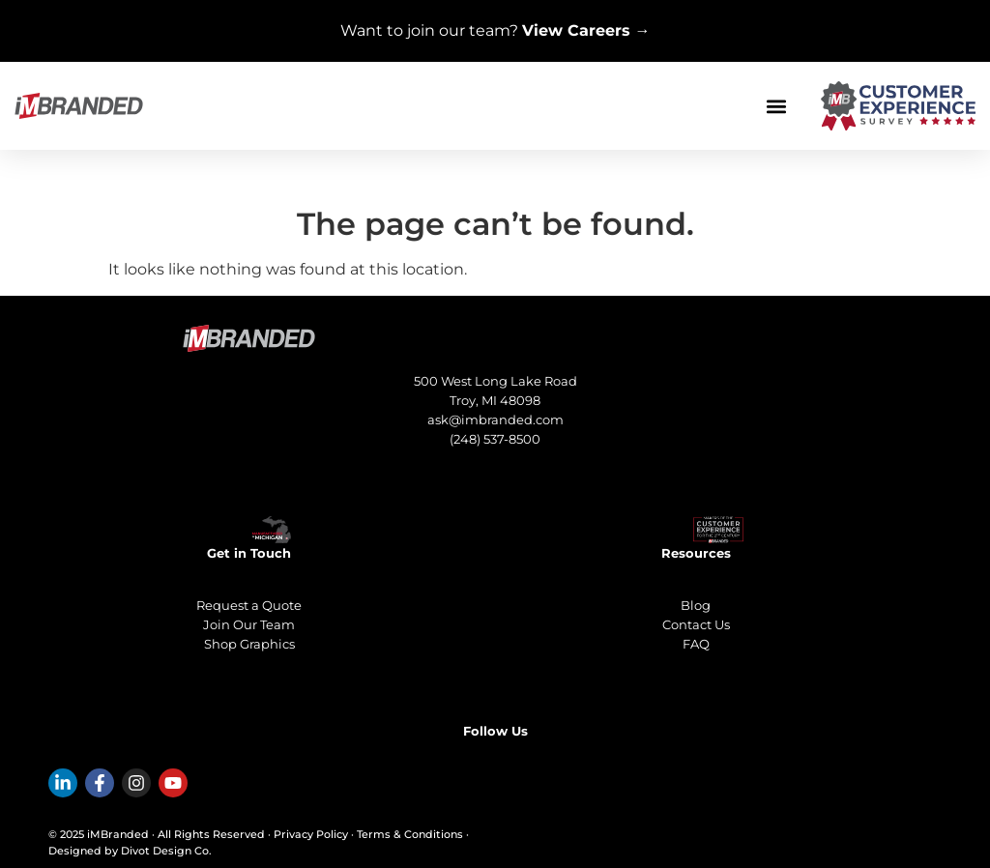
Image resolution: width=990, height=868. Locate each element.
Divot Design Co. (166, 850)
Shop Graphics (249, 643)
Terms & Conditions (410, 834)
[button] (776, 106)
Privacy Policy (311, 834)
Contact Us (696, 624)
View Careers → (586, 30)
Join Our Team (249, 624)
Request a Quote (249, 605)
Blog (696, 605)
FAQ (696, 643)
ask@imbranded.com (495, 419)
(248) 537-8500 (495, 439)
